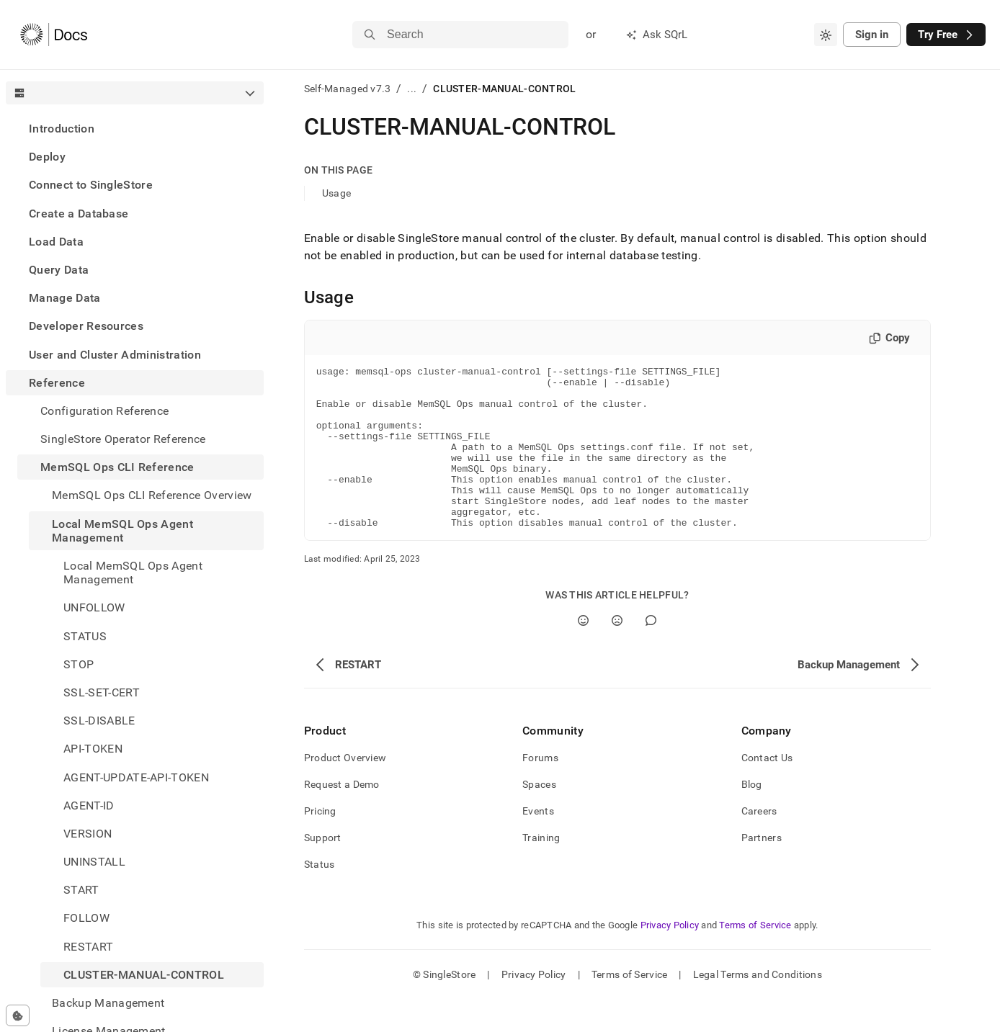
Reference (57, 383)
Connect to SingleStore (91, 185)
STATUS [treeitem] (85, 636)
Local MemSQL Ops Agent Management (122, 530)
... (411, 88)
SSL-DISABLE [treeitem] (99, 720)
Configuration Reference (104, 411)
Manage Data (65, 298)
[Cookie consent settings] (18, 1015)
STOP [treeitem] (78, 664)
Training (541, 870)
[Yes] (583, 653)
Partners (761, 870)
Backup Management (108, 1003)
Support (322, 870)
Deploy (47, 156)
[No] (617, 653)
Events (538, 843)
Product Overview (345, 790)
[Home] (53, 34)
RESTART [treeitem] (88, 947)
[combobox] (825, 34)
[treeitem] (135, 128)
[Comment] (651, 653)
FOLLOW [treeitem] (86, 918)
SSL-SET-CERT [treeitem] (101, 692)
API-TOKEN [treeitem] (92, 748)
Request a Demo (342, 816)
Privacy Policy (670, 957)
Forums (540, 790)
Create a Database (78, 213)
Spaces (539, 816)
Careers (759, 843)
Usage (336, 193)
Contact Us (767, 790)
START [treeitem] (81, 890)
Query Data (59, 270)
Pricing (320, 843)
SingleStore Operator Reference (123, 439)
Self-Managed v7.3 (347, 88)
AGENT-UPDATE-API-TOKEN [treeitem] (136, 777)
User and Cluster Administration (115, 355)
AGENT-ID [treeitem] (89, 805)
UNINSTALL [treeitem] (94, 862)
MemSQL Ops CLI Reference (117, 467)
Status (319, 896)
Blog (751, 816)
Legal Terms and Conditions (757, 1007)
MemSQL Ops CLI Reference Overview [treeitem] (152, 495)
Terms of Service (755, 957)
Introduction (61, 128)
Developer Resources (86, 326)
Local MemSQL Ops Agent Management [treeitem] (132, 572)
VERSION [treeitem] (87, 833)
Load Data (56, 241)
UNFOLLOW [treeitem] (94, 607)
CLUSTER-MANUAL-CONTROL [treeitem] (143, 975)
